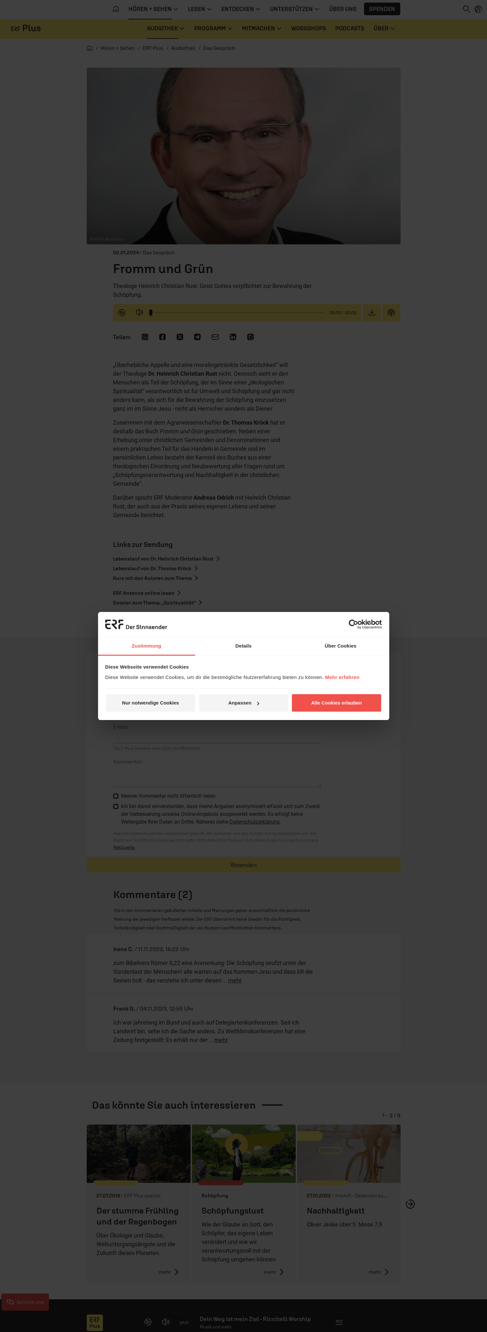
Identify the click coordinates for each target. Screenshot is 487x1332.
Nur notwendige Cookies (150, 702)
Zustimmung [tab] (146, 646)
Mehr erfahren (342, 677)
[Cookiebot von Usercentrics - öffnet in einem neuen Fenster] (353, 624)
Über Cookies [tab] (341, 646)
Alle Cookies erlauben (336, 702)
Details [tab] (244, 646)
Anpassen (243, 702)
